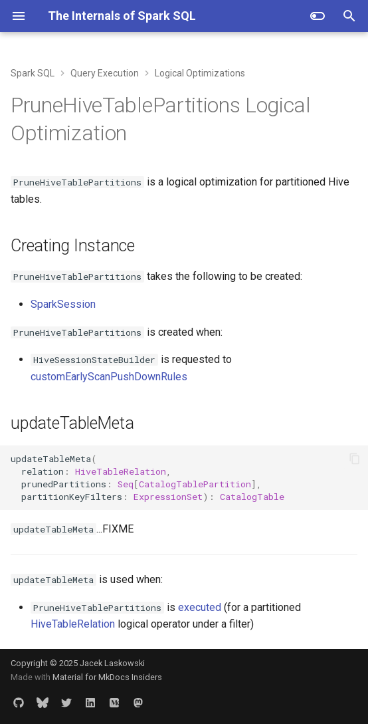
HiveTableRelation (73, 624)
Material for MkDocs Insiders (107, 677)
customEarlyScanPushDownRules (109, 376)
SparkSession (63, 304)
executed (199, 607)
